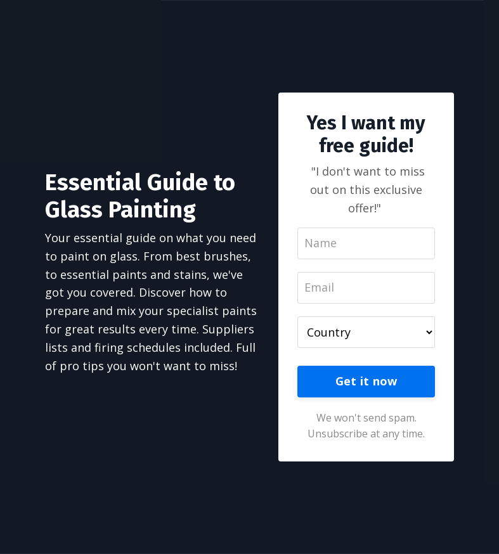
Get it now (366, 381)
